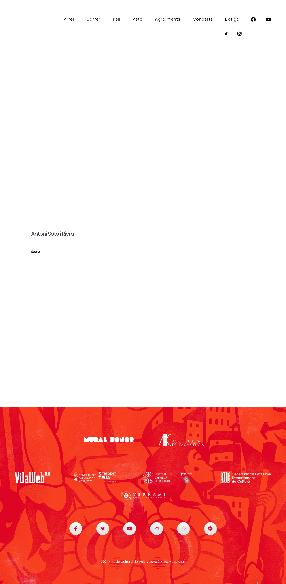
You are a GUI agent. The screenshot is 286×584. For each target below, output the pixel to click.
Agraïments (167, 19)
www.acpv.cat (174, 562)
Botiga (232, 19)
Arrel (69, 19)
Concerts (203, 19)
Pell (116, 19)
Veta (138, 19)
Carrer (93, 19)
